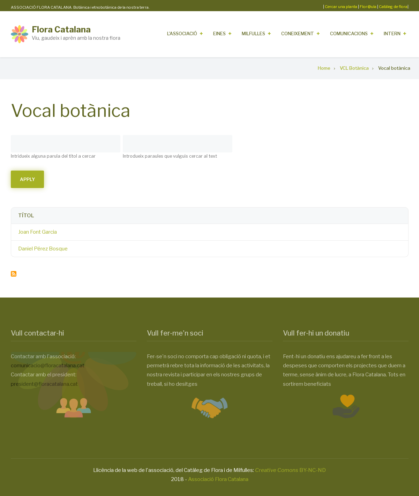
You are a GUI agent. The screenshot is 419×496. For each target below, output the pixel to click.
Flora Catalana (61, 29)
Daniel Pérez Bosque (43, 249)
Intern (392, 33)
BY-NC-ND (290, 470)
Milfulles (253, 33)
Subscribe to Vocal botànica (13, 274)
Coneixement (297, 33)
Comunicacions (349, 33)
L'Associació (182, 33)
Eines (219, 33)
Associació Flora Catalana (218, 479)
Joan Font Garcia (37, 232)
